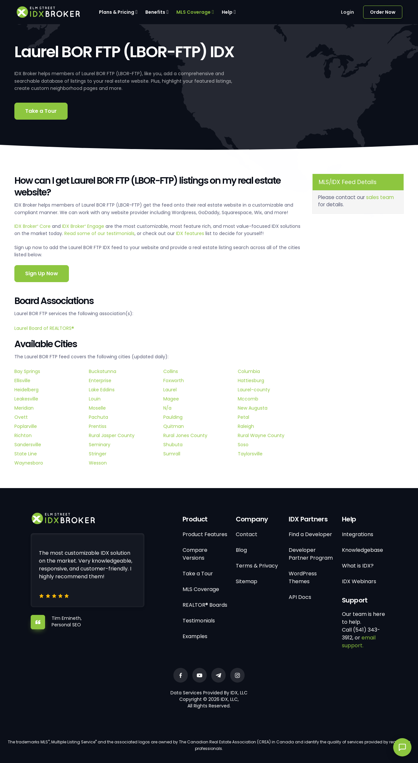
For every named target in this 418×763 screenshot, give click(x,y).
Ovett (21, 417)
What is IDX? (358, 565)
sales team (380, 197)
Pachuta (98, 417)
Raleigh (246, 426)
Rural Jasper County (112, 435)
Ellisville (22, 380)
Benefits (155, 12)
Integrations (357, 534)
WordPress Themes (303, 577)
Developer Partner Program (311, 554)
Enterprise (100, 380)
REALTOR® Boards (205, 605)
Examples (195, 636)
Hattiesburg (251, 380)
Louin (95, 399)
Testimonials (199, 620)
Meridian (24, 408)
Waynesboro (28, 463)
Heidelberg (26, 389)
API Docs (300, 597)
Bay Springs (27, 371)
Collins (170, 371)
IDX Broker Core (33, 226)
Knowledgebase (362, 550)
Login (347, 12)
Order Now (382, 12)
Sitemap (246, 581)
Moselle (97, 408)
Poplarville (25, 426)
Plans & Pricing (116, 12)
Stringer (97, 453)
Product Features (205, 534)
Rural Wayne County (261, 435)
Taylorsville (250, 453)
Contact (246, 534)
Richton (23, 435)
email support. (359, 641)
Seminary (99, 444)
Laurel (170, 389)
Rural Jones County (185, 435)
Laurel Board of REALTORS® (44, 328)
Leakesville (26, 399)
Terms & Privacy (257, 565)
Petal (243, 417)
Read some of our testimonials (99, 233)
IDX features (190, 233)
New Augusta (252, 408)
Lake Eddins (102, 389)
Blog (241, 550)
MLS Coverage (193, 12)
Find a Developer (310, 534)
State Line (25, 453)
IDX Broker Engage (83, 226)
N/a (167, 408)
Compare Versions (195, 554)
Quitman (173, 426)
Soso (243, 444)
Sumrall (171, 453)
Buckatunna (102, 371)
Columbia (249, 371)
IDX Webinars (359, 581)
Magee (171, 399)
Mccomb (248, 399)
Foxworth (173, 380)
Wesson (98, 463)
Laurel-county (254, 389)
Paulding (173, 417)
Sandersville (27, 444)
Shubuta (173, 444)
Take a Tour (41, 111)
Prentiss (97, 426)
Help (227, 12)
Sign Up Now (41, 273)
